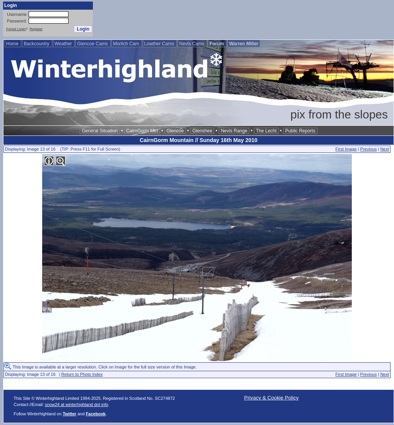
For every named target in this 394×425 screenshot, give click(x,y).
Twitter (69, 413)
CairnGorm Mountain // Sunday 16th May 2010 (198, 140)
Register (36, 29)
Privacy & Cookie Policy (271, 398)
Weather (64, 43)
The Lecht (266, 131)
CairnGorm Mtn (142, 131)
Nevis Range (234, 131)
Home (13, 43)
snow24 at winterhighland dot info (76, 404)
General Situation (100, 131)
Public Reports (300, 131)
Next (384, 149)
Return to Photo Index (82, 374)
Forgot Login (16, 29)
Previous (368, 149)
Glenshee (202, 131)
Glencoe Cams (93, 43)
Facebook (96, 413)
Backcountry (37, 43)
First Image (346, 149)
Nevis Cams (192, 43)
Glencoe (175, 131)
